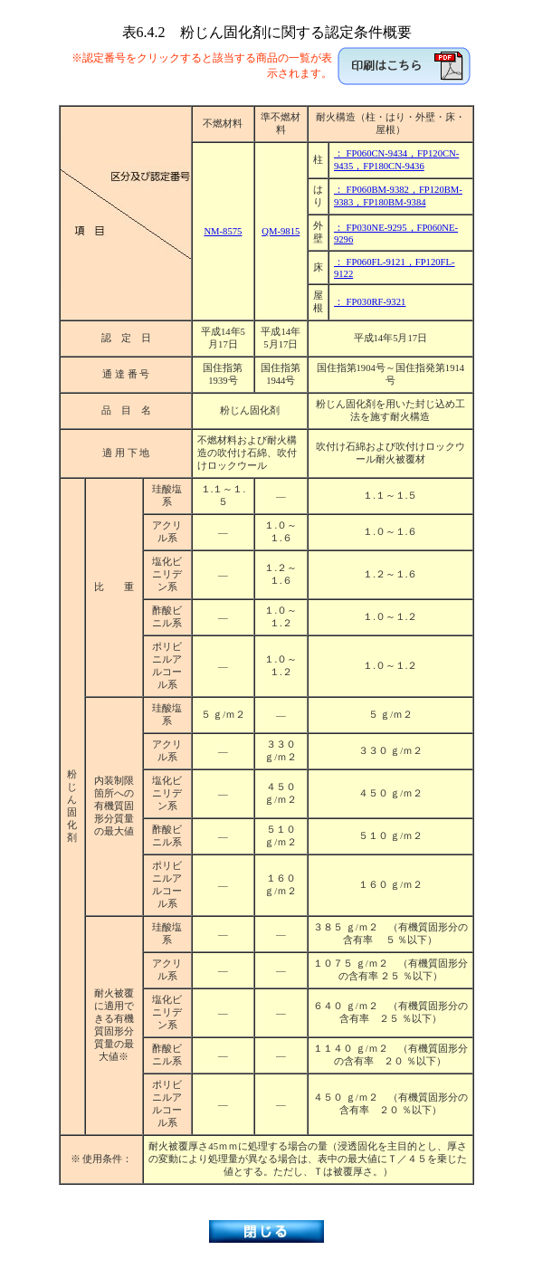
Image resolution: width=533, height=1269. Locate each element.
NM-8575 (223, 231)
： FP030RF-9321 (369, 302)
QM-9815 (281, 231)
